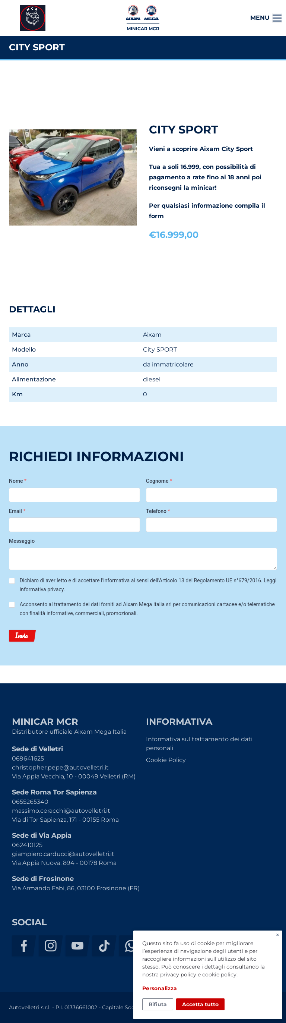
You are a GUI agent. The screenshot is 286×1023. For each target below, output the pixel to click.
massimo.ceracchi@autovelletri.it (61, 810)
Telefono (158, 511)
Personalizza (159, 988)
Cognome (159, 481)
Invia (21, 635)
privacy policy (178, 974)
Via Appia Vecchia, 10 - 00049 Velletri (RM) (74, 776)
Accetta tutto (200, 1004)
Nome (17, 481)
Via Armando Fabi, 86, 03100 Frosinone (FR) (76, 888)
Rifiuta (158, 1004)
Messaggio (22, 541)
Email (17, 511)
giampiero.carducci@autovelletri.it (63, 853)
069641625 (28, 758)
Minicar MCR (32, 18)
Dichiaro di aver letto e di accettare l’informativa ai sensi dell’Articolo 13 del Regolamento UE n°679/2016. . (148, 584)
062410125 (27, 845)
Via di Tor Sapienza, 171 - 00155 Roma (65, 819)
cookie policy (219, 974)
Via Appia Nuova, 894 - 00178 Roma (64, 862)
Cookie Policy (166, 760)
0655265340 (30, 801)
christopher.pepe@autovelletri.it (60, 767)
